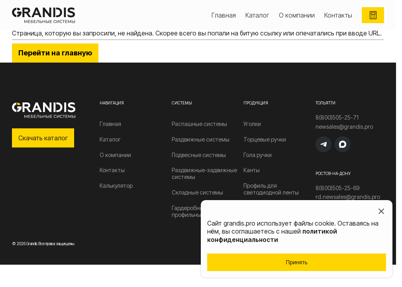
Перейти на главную (55, 53)
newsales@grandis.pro (344, 127)
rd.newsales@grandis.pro (348, 197)
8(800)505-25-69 (337, 188)
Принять (297, 262)
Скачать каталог (43, 138)
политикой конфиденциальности (272, 235)
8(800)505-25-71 (337, 117)
